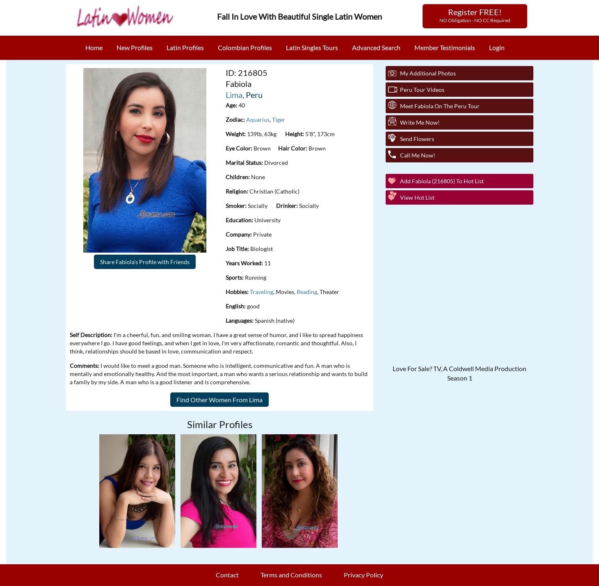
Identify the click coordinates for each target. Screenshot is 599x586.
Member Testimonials (444, 47)
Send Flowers (417, 138)
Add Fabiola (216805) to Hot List (442, 181)
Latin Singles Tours (312, 47)
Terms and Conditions (291, 575)
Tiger (278, 119)
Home (94, 47)
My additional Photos (428, 73)
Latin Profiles (185, 47)
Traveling (261, 291)
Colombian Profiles (245, 47)
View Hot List (417, 197)
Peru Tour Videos (422, 89)
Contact (227, 575)
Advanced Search (376, 47)
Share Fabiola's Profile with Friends (145, 261)
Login (497, 47)
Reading (307, 291)
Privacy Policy (363, 575)
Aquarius (258, 119)
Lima (234, 95)
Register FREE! (474, 15)
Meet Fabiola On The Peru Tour (440, 106)
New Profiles (135, 47)
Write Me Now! (420, 122)
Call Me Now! (417, 155)
